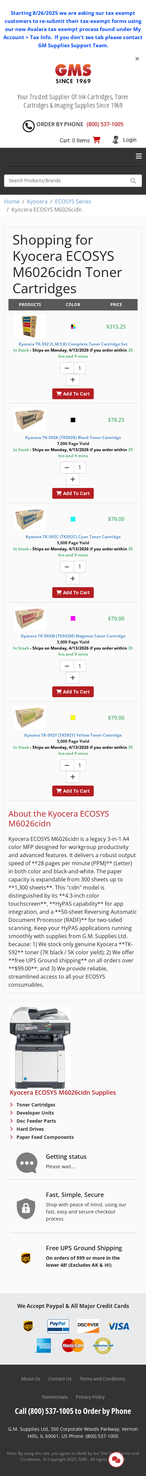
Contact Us (59, 1379)
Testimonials (54, 1397)
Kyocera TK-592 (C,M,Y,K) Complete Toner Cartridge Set (73, 344)
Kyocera (37, 201)
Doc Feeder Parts (35, 1121)
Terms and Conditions (102, 1379)
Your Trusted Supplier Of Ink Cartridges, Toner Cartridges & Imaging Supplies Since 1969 (73, 101)
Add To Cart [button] (73, 394)
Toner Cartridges (35, 1104)
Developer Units (34, 1113)
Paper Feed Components (44, 1137)
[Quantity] (80, 368)
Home (12, 201)
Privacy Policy (90, 1397)
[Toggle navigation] (139, 156)
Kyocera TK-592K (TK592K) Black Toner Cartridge (73, 437)
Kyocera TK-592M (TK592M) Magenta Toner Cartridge (73, 636)
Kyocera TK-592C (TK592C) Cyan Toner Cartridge (73, 537)
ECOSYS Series (73, 201)
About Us (30, 1379)
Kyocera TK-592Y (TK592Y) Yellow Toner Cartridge (73, 735)
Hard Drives (29, 1129)
